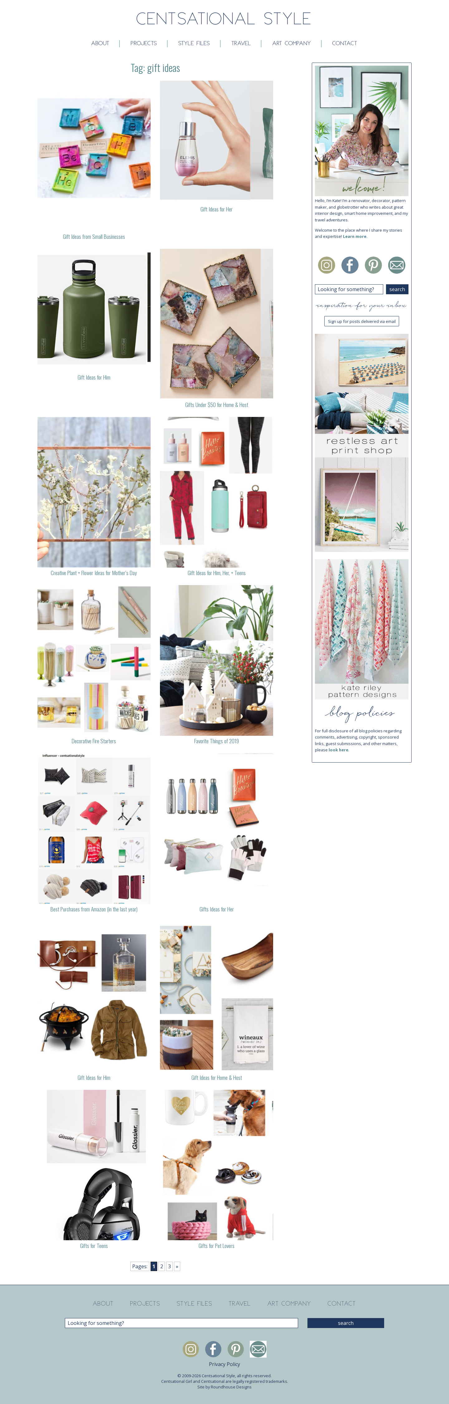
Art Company (292, 43)
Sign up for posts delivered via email (362, 321)
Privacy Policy (224, 1364)
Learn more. (355, 236)
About (100, 43)
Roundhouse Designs (231, 1387)
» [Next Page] (177, 1266)
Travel (241, 43)
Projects (144, 43)
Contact (345, 43)
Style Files (194, 43)
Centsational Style (224, 19)
